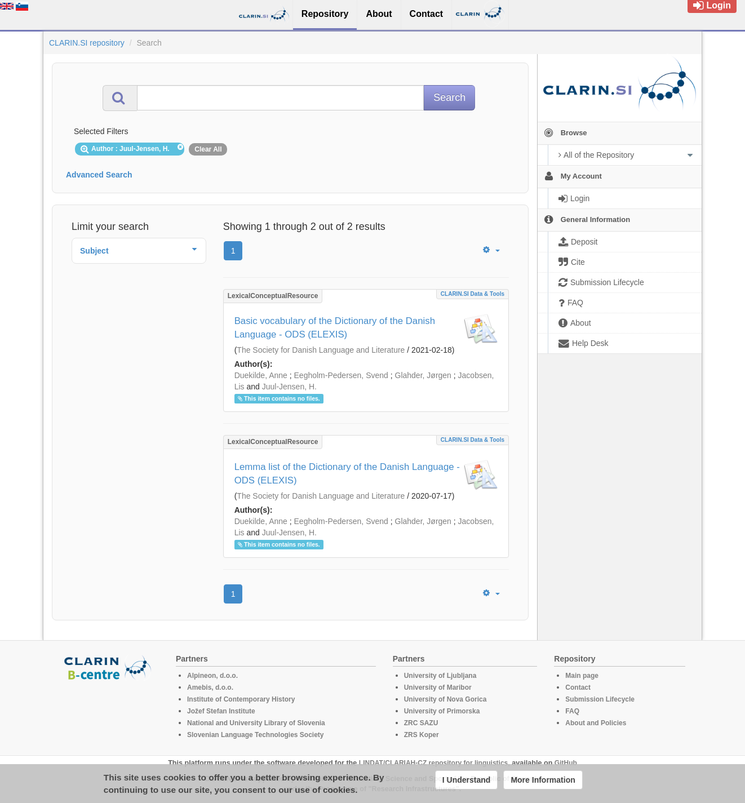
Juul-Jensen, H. (289, 386)
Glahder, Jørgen (423, 375)
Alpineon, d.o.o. (212, 676)
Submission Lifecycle (600, 699)
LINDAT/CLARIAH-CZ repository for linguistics (433, 763)
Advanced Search (99, 174)
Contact (578, 687)
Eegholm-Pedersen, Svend (341, 375)
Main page (581, 676)
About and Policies (595, 723)
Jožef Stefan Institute (221, 711)
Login (712, 5)
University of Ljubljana (440, 676)
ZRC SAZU (421, 723)
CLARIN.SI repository (87, 42)
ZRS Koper (421, 735)
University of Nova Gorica (445, 699)
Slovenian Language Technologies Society (255, 735)
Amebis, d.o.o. (210, 687)
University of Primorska (442, 711)
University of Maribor (438, 687)
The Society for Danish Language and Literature (321, 349)
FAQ (572, 711)
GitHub (566, 763)
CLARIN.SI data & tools (472, 294)
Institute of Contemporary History (241, 699)
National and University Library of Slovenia (256, 723)
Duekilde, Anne (260, 375)
